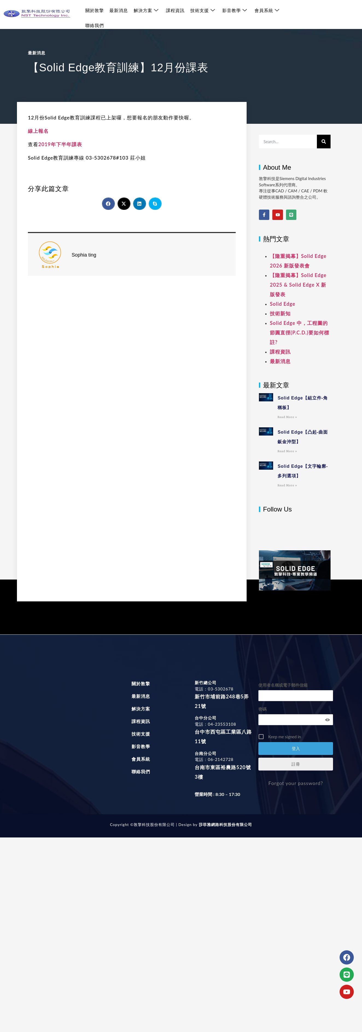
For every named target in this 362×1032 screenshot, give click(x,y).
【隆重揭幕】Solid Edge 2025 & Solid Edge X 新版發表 (298, 284)
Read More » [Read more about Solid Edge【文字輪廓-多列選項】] (287, 485)
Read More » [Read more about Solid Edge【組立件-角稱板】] (287, 417)
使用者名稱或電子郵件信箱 (283, 685)
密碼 (262, 709)
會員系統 (265, 14)
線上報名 (38, 131)
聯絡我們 (294, 14)
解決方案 (145, 14)
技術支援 (201, 14)
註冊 (295, 763)
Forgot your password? (295, 783)
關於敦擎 (94, 14)
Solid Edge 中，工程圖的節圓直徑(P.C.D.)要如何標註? (299, 332)
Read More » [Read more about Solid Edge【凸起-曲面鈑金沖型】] (287, 451)
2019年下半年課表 (60, 144)
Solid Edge (282, 304)
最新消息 (118, 14)
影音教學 (233, 14)
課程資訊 (174, 14)
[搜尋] (324, 141)
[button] (108, 204)
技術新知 (280, 313)
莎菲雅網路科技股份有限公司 (224, 824)
